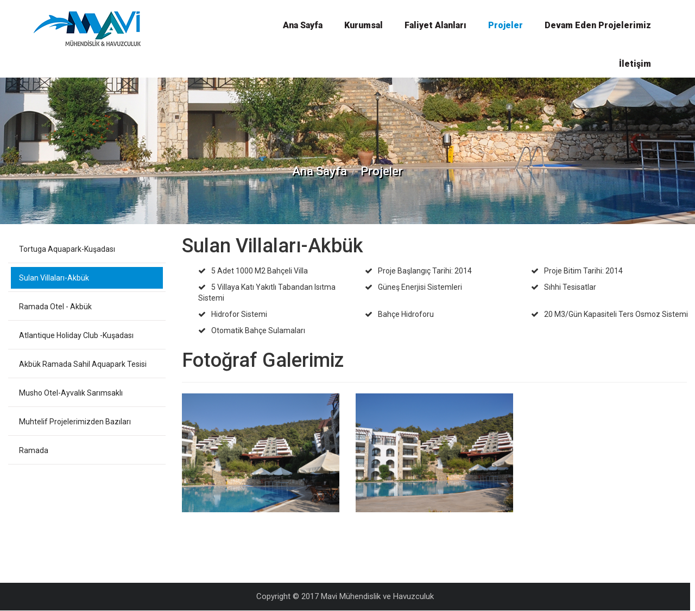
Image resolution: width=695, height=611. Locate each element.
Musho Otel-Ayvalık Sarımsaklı (71, 393)
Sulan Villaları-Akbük (54, 277)
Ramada (33, 450)
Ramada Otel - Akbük (55, 306)
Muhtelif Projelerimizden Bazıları (75, 421)
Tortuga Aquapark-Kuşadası (67, 249)
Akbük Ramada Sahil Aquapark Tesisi (83, 364)
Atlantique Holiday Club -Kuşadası (76, 335)
